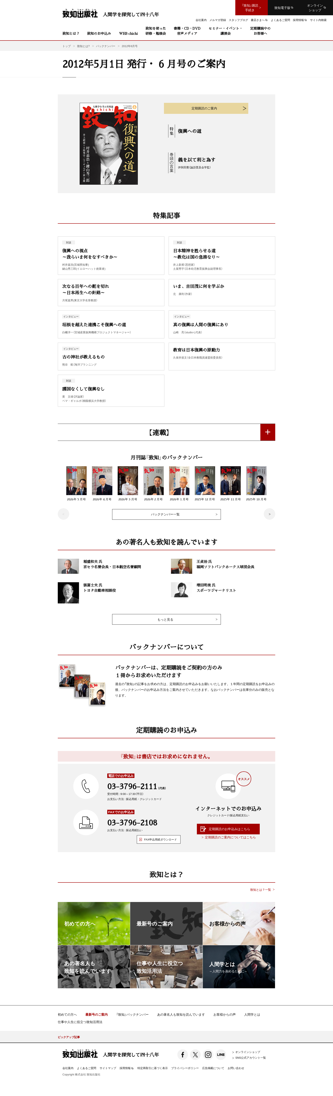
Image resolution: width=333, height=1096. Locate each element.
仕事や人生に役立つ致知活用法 (80, 1021)
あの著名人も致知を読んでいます (181, 1014)
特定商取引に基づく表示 (152, 1068)
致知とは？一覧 (260, 889)
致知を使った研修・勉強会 (155, 31)
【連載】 (159, 432)
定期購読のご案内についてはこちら (230, 837)
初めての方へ (67, 1014)
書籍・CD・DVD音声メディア (187, 31)
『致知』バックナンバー (132, 1014)
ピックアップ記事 (69, 1037)
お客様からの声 (224, 1014)
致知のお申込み (99, 33)
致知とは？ (70, 33)
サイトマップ (108, 1068)
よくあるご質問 (86, 1068)
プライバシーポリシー (185, 1068)
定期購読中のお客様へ (260, 31)
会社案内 (67, 1068)
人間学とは (252, 1014)
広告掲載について (213, 1068)
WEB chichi (128, 33)
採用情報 (127, 1068)
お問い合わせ (236, 1068)
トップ (66, 46)
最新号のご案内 (96, 1014)
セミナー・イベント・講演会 (226, 31)
